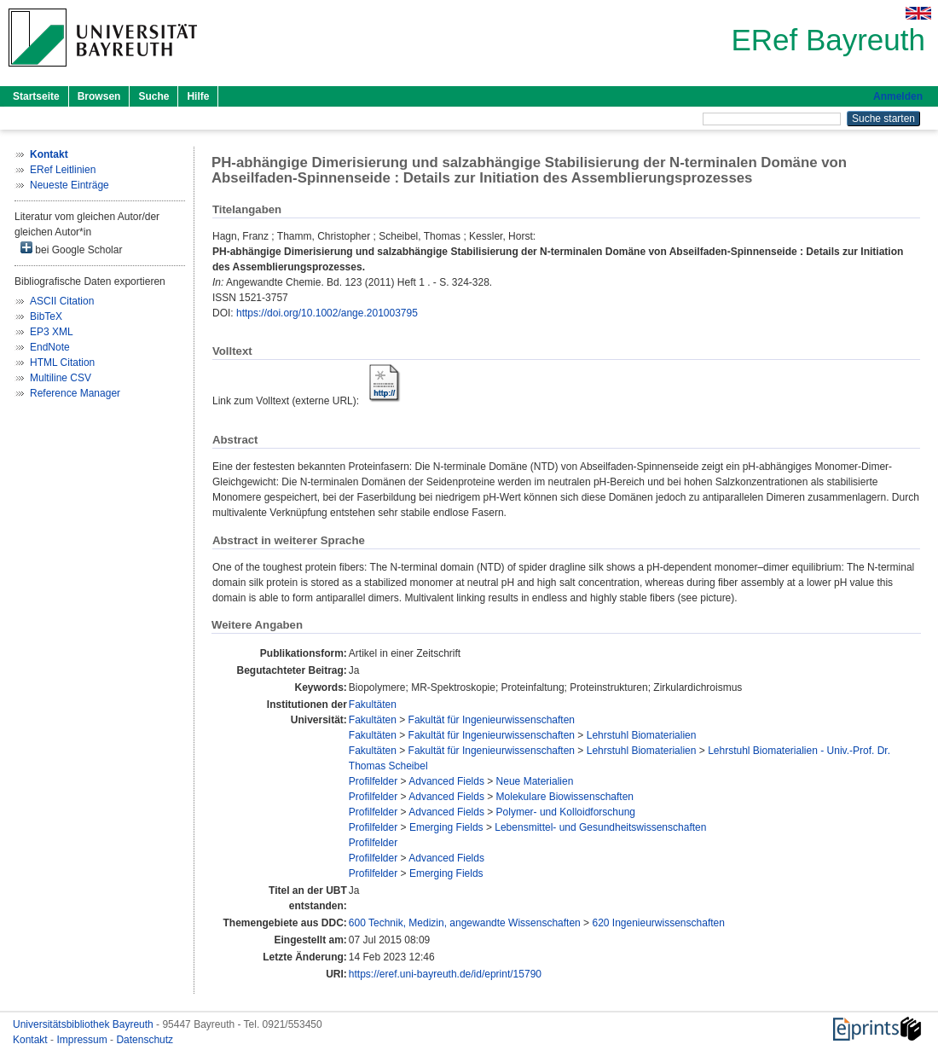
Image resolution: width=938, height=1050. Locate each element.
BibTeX (46, 316)
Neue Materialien (535, 781)
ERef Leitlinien (63, 170)
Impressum (83, 1040)
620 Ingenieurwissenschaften (658, 923)
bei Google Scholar (71, 248)
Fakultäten (373, 705)
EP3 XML (51, 332)
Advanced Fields (446, 781)
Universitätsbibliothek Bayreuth (84, 1024)
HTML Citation (62, 362)
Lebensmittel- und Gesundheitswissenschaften (600, 827)
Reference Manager (75, 393)
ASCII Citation (62, 301)
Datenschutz (144, 1040)
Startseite (36, 96)
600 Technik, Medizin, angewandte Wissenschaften (465, 923)
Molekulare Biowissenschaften (565, 797)
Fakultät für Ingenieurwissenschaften (491, 720)
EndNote (50, 347)
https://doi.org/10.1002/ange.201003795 (327, 313)
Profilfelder (373, 781)
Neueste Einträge (69, 185)
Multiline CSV (60, 378)
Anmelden (898, 96)
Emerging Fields (446, 827)
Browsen (99, 96)
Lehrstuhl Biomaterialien (642, 735)
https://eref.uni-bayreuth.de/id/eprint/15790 (445, 974)
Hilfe (198, 96)
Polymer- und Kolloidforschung (565, 812)
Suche (153, 96)
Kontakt (31, 1040)
